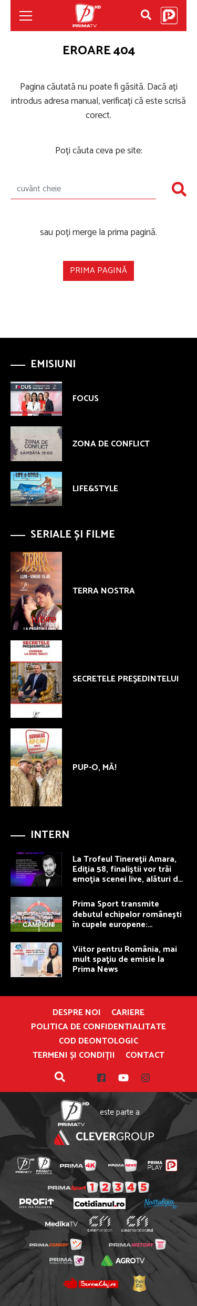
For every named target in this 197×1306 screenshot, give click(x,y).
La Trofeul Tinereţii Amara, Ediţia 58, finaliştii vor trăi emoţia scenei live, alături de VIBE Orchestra (127, 874)
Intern (49, 835)
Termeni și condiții (74, 1055)
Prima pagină (98, 271)
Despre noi (77, 1013)
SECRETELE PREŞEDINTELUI (125, 679)
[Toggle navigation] (26, 16)
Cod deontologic (98, 1041)
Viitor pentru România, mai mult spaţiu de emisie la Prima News (124, 959)
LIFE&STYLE (95, 489)
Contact (145, 1055)
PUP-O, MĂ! (94, 768)
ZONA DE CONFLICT (111, 444)
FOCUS (85, 399)
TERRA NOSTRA (103, 591)
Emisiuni (53, 364)
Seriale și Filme (72, 534)
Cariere (127, 1013)
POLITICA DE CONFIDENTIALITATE (98, 1027)
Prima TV (86, 15)
